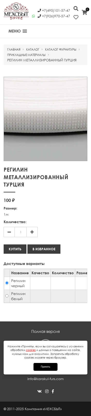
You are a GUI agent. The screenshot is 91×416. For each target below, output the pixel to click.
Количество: (15, 221)
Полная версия (45, 331)
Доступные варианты (24, 263)
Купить (15, 249)
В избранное (44, 249)
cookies (31, 349)
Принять (45, 366)
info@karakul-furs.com (45, 379)
